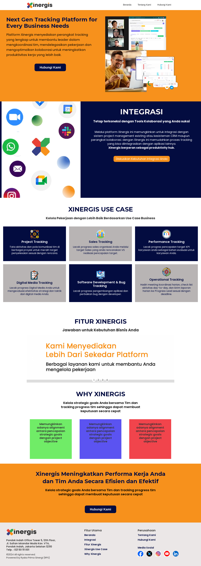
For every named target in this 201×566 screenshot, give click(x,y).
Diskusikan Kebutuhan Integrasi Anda (141, 159)
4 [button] (107, 380)
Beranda (127, 4)
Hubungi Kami (164, 4)
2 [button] (98, 380)
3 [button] (102, 380)
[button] (33, 359)
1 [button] (94, 380)
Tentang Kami (144, 4)
